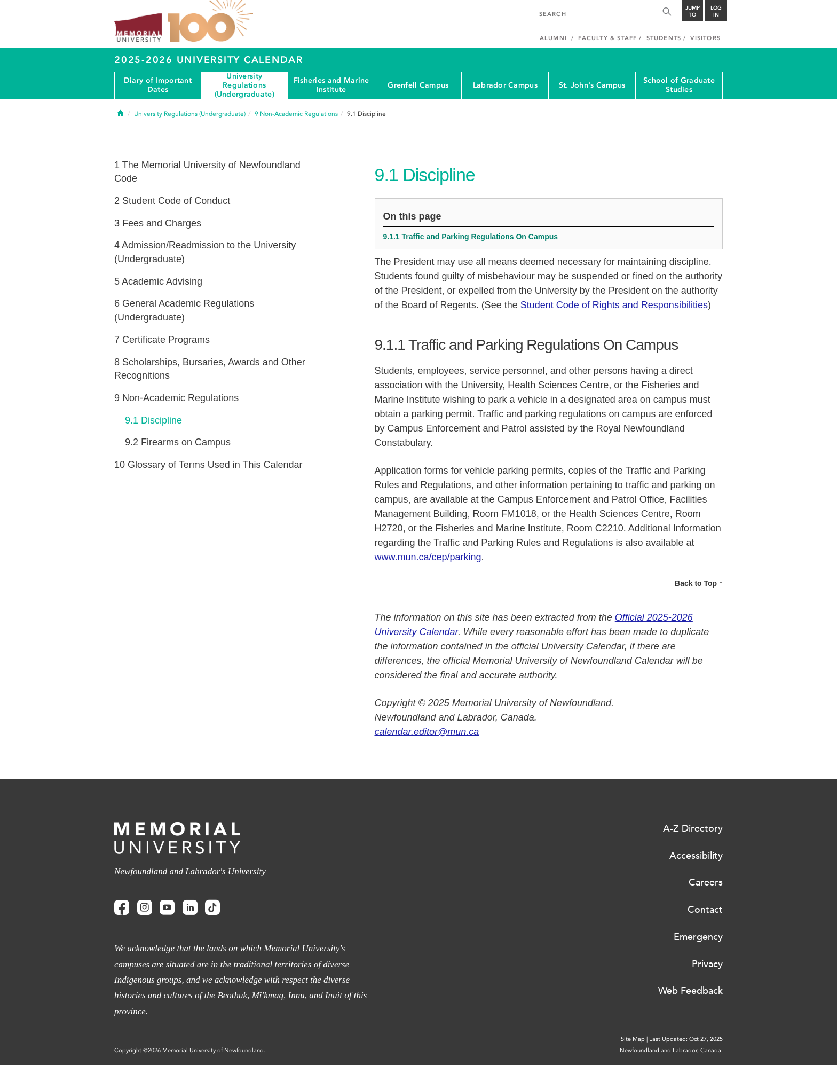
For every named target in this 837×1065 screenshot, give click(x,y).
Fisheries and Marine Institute (331, 85)
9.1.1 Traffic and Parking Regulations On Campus (470, 236)
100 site (210, 21)
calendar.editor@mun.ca (427, 731)
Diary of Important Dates (158, 85)
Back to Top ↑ (699, 583)
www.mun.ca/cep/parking (428, 557)
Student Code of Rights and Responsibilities (614, 305)
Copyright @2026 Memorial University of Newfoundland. (189, 1050)
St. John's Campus (592, 85)
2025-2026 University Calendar (208, 60)
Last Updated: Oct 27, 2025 (686, 1039)
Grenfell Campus (418, 85)
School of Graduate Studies (679, 85)
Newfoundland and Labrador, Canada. (671, 1050)
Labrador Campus (505, 85)
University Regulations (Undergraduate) (244, 85)
